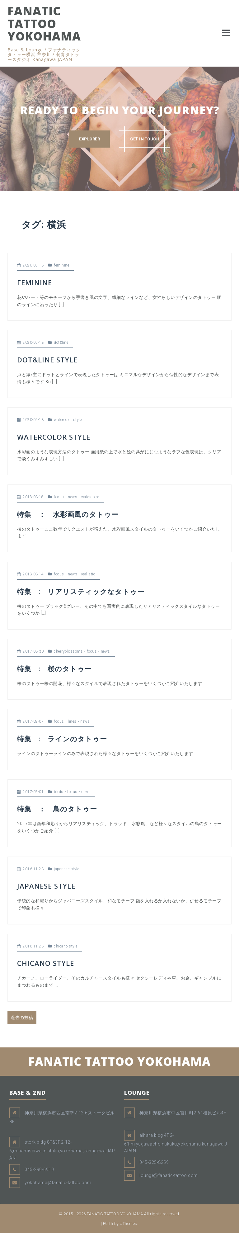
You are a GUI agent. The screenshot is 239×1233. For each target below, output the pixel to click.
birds (58, 792)
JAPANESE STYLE (46, 885)
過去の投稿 (22, 1017)
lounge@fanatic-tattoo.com (168, 1175)
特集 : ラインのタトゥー (62, 738)
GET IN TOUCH (144, 139)
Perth (108, 1223)
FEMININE (34, 282)
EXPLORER (89, 139)
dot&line (61, 342)
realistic (88, 574)
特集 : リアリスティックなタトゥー (80, 591)
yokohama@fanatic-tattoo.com (58, 1182)
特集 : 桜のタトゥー (54, 668)
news (72, 497)
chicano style (65, 946)
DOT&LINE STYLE (47, 359)
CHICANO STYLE (45, 963)
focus (59, 497)
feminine (61, 265)
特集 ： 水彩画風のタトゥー (68, 514)
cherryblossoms (68, 651)
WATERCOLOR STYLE (53, 437)
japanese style (66, 869)
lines (72, 721)
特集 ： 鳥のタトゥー (57, 808)
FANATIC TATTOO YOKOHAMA (44, 23)
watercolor (90, 497)
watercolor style (68, 420)
